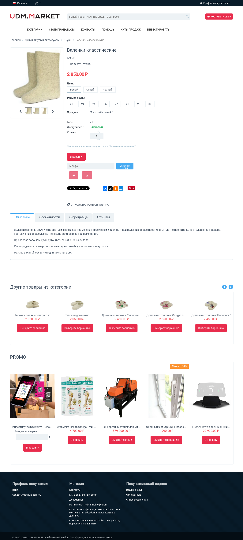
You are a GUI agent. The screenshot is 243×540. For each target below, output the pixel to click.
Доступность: (75, 127)
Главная (15, 40)
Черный (108, 89)
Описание (22, 217)
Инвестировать (158, 29)
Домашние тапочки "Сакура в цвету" (211, 315)
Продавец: (73, 112)
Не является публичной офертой (88, 504)
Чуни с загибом (32, 315)
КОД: (70, 121)
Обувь (67, 40)
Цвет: (70, 83)
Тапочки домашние (122, 315)
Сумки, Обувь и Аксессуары (42, 40)
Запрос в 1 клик (125, 167)
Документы (76, 499)
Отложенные (133, 494)
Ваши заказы (134, 489)
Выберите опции (122, 439)
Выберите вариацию (32, 328)
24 (82, 103)
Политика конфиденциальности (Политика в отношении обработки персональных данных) (94, 512)
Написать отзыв (80, 63)
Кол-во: (71, 132)
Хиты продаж (130, 29)
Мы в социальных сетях (83, 494)
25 (93, 103)
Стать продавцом (61, 29)
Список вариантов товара (90, 204)
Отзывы (103, 217)
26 (105, 103)
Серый (90, 89)
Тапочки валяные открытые (77, 315)
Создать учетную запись (26, 494)
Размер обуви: (76, 97)
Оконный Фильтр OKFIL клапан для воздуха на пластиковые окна (166, 426)
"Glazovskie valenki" (101, 112)
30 (149, 103)
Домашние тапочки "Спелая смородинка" (166, 315)
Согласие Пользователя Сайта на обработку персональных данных (94, 522)
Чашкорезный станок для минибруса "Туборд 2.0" (122, 426)
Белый (74, 89)
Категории (34, 29)
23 (71, 103)
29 (138, 103)
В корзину (76, 156)
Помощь (108, 29)
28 (127, 103)
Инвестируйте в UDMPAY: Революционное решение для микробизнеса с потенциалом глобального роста (32, 426)
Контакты (88, 29)
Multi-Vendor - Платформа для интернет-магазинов (83, 537)
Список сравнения (137, 499)
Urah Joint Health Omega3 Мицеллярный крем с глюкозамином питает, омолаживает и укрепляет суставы (77, 426)
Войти (15, 489)
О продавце (78, 217)
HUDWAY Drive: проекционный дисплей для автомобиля (211, 426)
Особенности (49, 217)
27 (116, 103)
